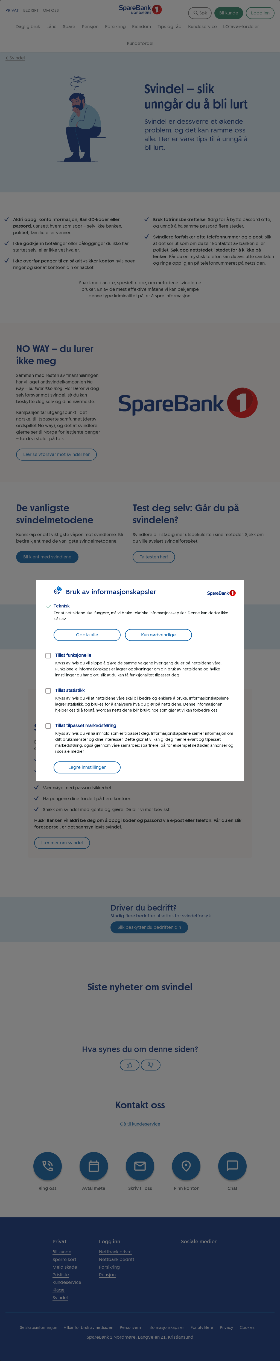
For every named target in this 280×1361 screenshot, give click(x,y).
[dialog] (140, 680)
